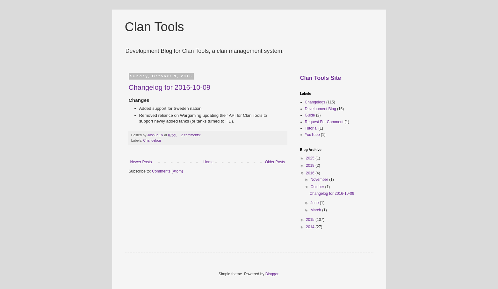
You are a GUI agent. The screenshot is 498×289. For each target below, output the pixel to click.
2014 (310, 227)
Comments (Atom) (167, 171)
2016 (310, 173)
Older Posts (275, 162)
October (317, 187)
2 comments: (191, 135)
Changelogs (152, 140)
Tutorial (311, 128)
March (316, 210)
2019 (310, 165)
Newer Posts (141, 162)
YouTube (312, 134)
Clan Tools (154, 27)
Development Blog (320, 109)
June (315, 203)
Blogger (271, 274)
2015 (310, 219)
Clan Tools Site (320, 78)
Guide (310, 115)
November (319, 179)
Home (208, 162)
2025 (310, 158)
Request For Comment (324, 122)
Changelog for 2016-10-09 (170, 87)
